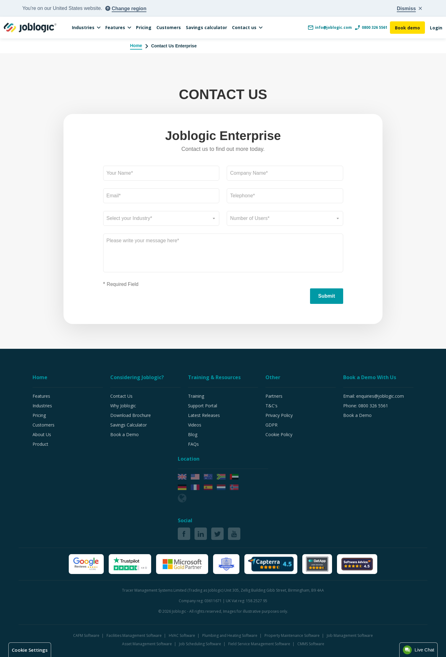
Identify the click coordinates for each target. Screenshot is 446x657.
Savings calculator (206, 27)
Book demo (407, 28)
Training (196, 396)
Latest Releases (204, 415)
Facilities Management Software (135, 635)
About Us (42, 434)
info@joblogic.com (330, 27)
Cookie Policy (278, 434)
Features (115, 27)
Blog (192, 434)
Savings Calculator (128, 425)
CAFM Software (86, 635)
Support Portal (202, 406)
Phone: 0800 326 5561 (365, 406)
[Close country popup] (409, 8)
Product (40, 444)
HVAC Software (182, 635)
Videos (194, 425)
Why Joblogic (123, 406)
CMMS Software (310, 643)
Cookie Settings (30, 650)
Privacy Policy (279, 415)
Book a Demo (124, 434)
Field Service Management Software (259, 643)
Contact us (244, 27)
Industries (83, 27)
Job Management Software (350, 635)
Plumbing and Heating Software (230, 635)
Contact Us (121, 396)
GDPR (271, 425)
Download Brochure (130, 415)
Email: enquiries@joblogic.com (373, 396)
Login (436, 28)
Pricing (143, 27)
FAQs (193, 444)
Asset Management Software (147, 643)
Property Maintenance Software (293, 635)
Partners (273, 396)
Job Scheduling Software (200, 643)
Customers (168, 27)
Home (136, 45)
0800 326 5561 (370, 27)
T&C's (271, 406)
